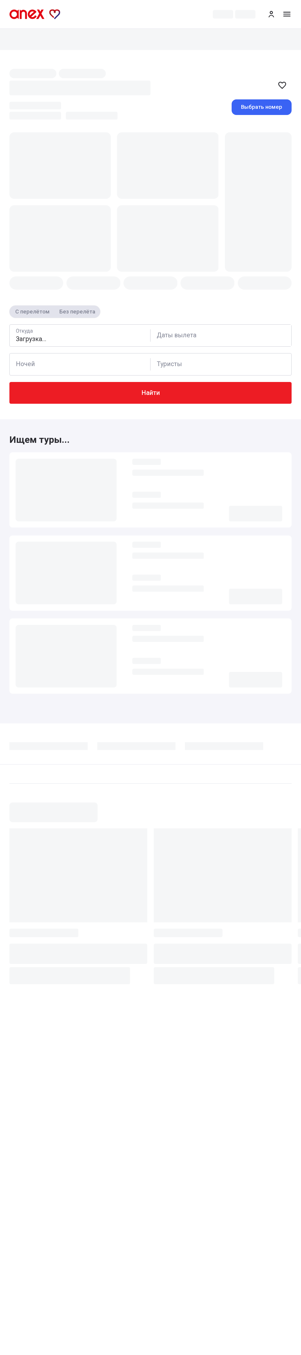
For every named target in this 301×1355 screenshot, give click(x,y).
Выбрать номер (261, 107)
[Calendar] (220, 336)
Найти (150, 392)
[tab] (53, 748)
